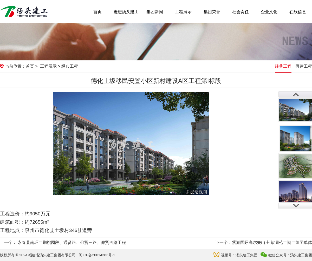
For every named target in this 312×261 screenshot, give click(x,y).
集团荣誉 (212, 12)
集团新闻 (154, 12)
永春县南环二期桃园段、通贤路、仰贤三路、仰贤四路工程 (72, 242)
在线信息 (297, 12)
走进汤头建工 (126, 12)
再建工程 (303, 66)
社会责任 (240, 12)
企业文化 (269, 12)
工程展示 (183, 12)
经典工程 (283, 66)
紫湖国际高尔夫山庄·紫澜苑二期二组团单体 (272, 242)
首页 (97, 12)
